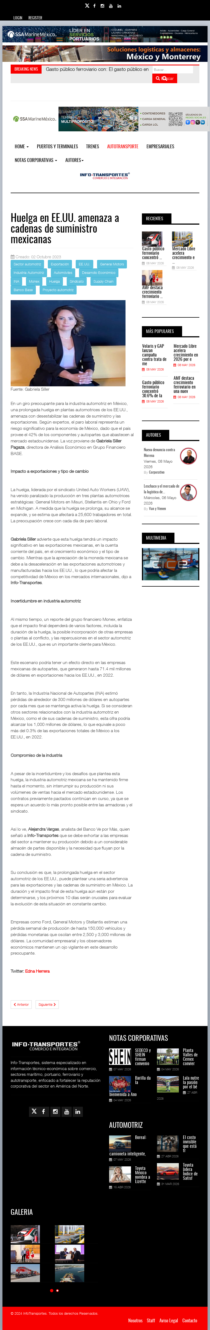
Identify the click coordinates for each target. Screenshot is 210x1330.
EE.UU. (84, 264)
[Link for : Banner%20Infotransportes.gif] (105, 53)
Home (22, 146)
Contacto (189, 1321)
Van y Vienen (157, 509)
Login (17, 18)
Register (35, 18)
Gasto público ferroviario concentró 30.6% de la (153, 389)
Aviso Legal (168, 1321)
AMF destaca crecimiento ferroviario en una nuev (185, 385)
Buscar (165, 78)
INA (16, 281)
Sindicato (77, 281)
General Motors (112, 264)
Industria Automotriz (29, 272)
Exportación (60, 264)
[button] (52, 1290)
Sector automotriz (27, 264)
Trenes (92, 146)
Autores (74, 160)
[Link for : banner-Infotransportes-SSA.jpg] (105, 34)
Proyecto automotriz (58, 290)
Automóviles (63, 272)
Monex (34, 281)
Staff (151, 1321)
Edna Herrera (37, 971)
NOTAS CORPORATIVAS (36, 160)
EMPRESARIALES (160, 146)
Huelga (54, 281)
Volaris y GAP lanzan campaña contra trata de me (154, 355)
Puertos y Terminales (57, 146)
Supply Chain (103, 281)
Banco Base (23, 290)
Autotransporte (122, 146)
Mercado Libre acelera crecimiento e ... (183, 255)
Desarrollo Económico (98, 272)
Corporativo (157, 472)
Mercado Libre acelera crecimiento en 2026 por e (186, 353)
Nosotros (135, 1321)
